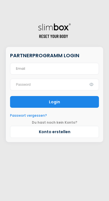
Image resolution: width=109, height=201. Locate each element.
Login (54, 102)
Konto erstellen (54, 132)
